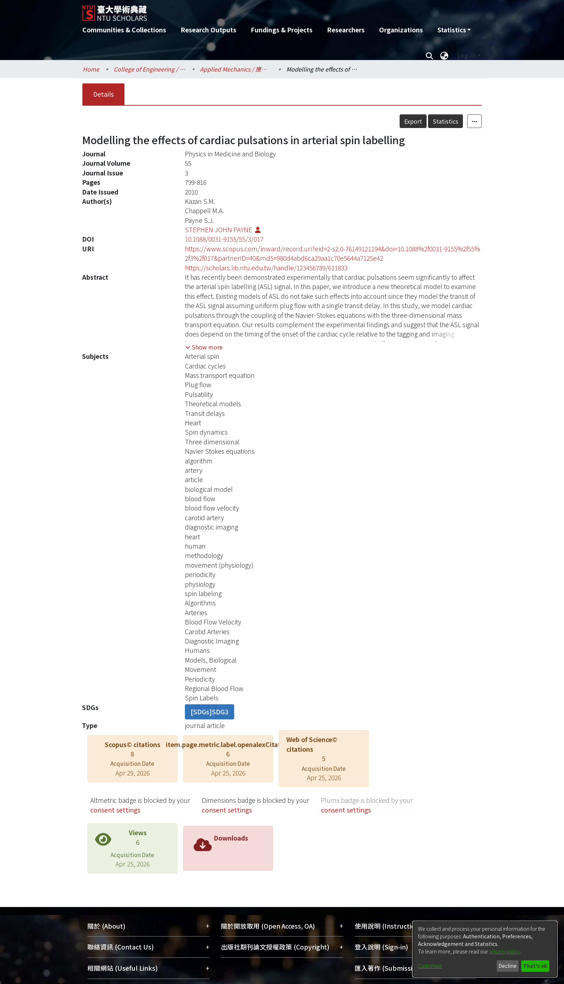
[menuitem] (453, 30)
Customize (430, 965)
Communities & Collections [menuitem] (124, 29)
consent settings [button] (115, 809)
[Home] (243, 10)
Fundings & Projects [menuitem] (282, 29)
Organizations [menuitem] (401, 29)
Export (413, 121)
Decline (508, 965)
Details (103, 94)
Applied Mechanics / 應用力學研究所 (236, 69)
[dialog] (485, 949)
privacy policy (504, 951)
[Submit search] (429, 55)
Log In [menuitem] (466, 55)
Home (91, 69)
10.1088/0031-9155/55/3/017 (224, 238)
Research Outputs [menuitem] (208, 29)
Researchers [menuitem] (346, 29)
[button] (204, 347)
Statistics (445, 121)
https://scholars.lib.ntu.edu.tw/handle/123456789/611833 (266, 267)
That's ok (535, 965)
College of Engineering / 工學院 (150, 69)
